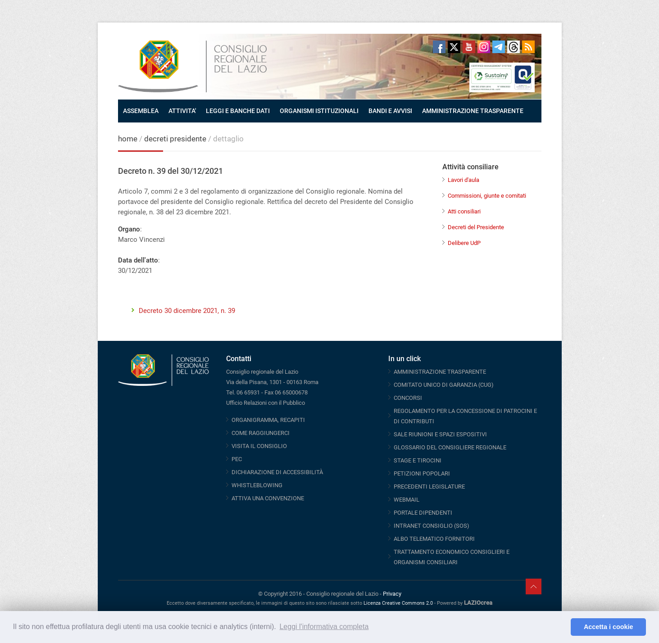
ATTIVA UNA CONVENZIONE (268, 498)
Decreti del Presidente (476, 227)
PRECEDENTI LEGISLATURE (429, 486)
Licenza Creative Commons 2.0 (398, 603)
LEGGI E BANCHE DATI (238, 110)
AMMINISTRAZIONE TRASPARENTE (472, 110)
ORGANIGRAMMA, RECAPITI (268, 420)
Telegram (498, 47)
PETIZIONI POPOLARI (422, 473)
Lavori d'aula (463, 180)
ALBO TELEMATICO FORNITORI (434, 538)
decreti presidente (176, 138)
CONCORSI (408, 397)
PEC (237, 459)
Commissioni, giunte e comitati (487, 195)
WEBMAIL (406, 499)
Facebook (439, 47)
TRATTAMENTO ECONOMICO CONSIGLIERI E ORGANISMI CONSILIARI (451, 557)
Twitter (454, 47)
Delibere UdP (464, 243)
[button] (561, 627)
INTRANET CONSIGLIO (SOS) (431, 525)
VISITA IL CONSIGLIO (259, 446)
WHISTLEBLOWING (257, 485)
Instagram (483, 47)
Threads (513, 47)
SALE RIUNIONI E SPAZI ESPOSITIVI (440, 434)
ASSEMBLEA (141, 110)
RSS (528, 47)
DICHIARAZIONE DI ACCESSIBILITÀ (277, 472)
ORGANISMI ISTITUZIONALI (319, 110)
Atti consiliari (464, 211)
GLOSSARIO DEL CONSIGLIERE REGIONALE (450, 447)
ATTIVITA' (182, 110)
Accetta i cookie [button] (608, 626)
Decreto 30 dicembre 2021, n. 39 (187, 311)
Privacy (392, 593)
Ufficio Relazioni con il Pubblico (265, 402)
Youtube (469, 47)
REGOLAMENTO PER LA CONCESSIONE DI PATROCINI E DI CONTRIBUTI (465, 416)
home (127, 138)
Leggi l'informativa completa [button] (323, 626)
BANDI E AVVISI (390, 110)
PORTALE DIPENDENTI (423, 512)
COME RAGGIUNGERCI (261, 433)
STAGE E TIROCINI (417, 460)
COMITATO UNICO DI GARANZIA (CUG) (444, 384)
